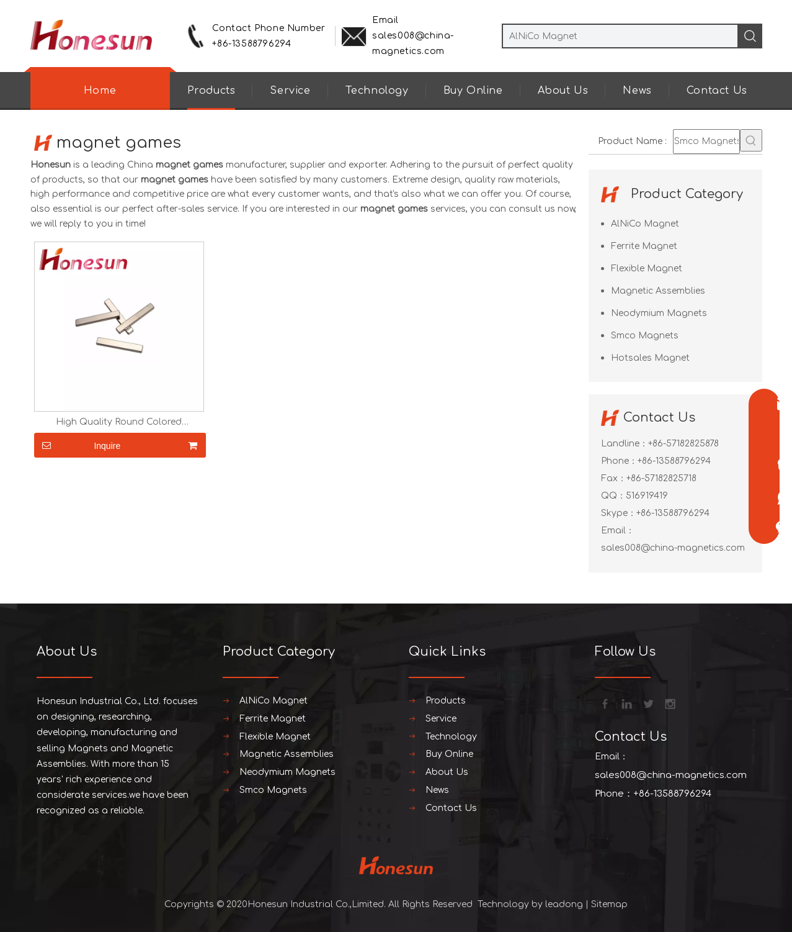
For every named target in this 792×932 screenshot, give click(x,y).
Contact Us (717, 90)
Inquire (77, 445)
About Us (563, 90)
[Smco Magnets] (706, 141)
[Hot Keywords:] (751, 140)
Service (290, 90)
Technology (377, 90)
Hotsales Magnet (650, 358)
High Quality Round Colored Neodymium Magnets (119, 422)
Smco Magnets (645, 335)
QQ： (613, 495)
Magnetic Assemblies (658, 291)
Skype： (618, 513)
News (637, 90)
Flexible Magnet (646, 268)
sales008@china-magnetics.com (673, 548)
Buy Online (473, 90)
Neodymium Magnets (659, 313)
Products (211, 90)
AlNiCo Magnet (645, 223)
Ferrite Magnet (644, 246)
